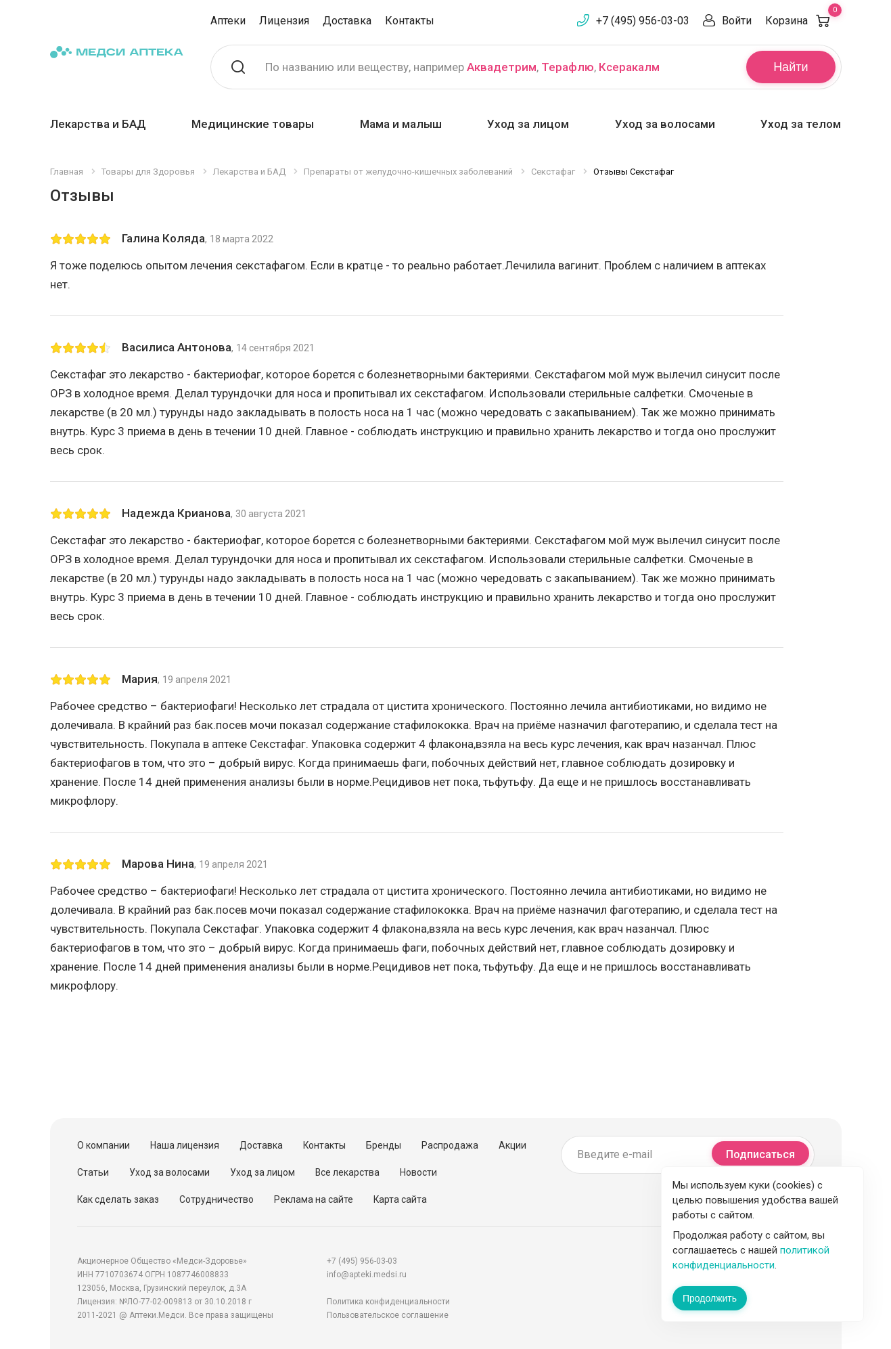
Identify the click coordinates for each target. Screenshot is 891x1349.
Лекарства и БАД (98, 124)
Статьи (93, 1172)
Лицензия (284, 20)
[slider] (80, 239)
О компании (103, 1145)
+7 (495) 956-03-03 (642, 20)
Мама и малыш (401, 124)
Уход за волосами (665, 124)
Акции (512, 1145)
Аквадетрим (501, 67)
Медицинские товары (252, 124)
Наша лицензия (184, 1145)
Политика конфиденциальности (388, 1301)
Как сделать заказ (118, 1199)
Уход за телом (800, 124)
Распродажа (449, 1145)
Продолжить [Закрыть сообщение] (710, 1298)
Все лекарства (347, 1172)
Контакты (409, 20)
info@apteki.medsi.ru (367, 1274)
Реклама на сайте (313, 1199)
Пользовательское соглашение (388, 1315)
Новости (418, 1172)
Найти (790, 67)
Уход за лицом (528, 124)
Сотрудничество (216, 1199)
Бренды (383, 1145)
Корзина (803, 20)
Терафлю (567, 67)
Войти (737, 20)
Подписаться (760, 1154)
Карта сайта (400, 1199)
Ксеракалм (629, 67)
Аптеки (228, 20)
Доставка (347, 20)
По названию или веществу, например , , (462, 67)
